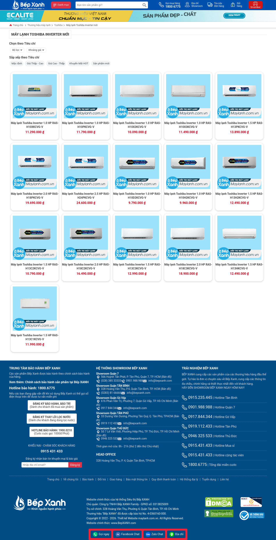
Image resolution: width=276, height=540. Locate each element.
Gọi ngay (101, 534)
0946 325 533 (107, 438)
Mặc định (16, 63)
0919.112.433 (197, 426)
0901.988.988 (132, 380)
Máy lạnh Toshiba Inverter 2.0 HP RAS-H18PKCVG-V (35, 195)
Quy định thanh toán (163, 479)
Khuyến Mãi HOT (78, 63)
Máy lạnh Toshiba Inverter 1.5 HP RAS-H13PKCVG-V (239, 124)
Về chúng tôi (70, 479)
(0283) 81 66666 (108, 392)
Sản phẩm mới (101, 63)
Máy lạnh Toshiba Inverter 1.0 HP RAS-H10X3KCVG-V (188, 124)
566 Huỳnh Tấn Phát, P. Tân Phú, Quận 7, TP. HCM (134, 376)
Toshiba (58, 25)
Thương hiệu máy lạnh (39, 25)
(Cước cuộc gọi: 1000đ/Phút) (51, 432)
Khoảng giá (36, 49)
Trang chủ (16, 25)
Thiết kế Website (128, 518)
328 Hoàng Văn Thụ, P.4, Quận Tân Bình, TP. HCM (133, 388)
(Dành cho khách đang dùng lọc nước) (52, 418)
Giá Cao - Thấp (56, 63)
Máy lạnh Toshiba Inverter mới (81, 25)
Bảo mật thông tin (137, 479)
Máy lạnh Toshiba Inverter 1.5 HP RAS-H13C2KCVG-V (35, 266)
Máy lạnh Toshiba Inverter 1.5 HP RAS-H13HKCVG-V (239, 266)
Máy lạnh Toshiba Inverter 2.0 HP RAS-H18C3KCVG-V (188, 266)
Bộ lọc (17, 49)
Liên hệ (224, 479)
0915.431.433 (197, 445)
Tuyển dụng (209, 479)
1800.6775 (194, 464)
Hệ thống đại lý (189, 479)
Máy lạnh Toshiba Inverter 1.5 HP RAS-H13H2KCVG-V (239, 195)
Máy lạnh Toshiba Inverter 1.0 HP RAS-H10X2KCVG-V (137, 124)
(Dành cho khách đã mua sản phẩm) (52, 405)
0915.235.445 (197, 397)
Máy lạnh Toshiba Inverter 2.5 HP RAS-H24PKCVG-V (86, 195)
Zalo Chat (154, 534)
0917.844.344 (197, 416)
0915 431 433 (52, 451)
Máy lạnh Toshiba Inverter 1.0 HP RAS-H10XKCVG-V (35, 124)
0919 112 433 (107, 423)
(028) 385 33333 (108, 380)
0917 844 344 (107, 408)
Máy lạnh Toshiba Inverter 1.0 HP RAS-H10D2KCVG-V (137, 195)
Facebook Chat (127, 534)
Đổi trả (102, 479)
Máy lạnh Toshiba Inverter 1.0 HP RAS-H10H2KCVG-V (188, 195)
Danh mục (61, 5)
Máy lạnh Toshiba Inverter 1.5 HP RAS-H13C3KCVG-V (137, 266)
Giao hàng (116, 479)
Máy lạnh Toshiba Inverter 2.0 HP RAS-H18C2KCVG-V (86, 266)
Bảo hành (88, 479)
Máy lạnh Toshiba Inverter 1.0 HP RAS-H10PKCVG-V (86, 124)
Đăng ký (75, 464)
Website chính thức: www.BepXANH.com (111, 523)
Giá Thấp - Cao (34, 63)
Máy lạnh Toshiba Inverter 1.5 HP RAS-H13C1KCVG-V (35, 337)
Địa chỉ (176, 534)
